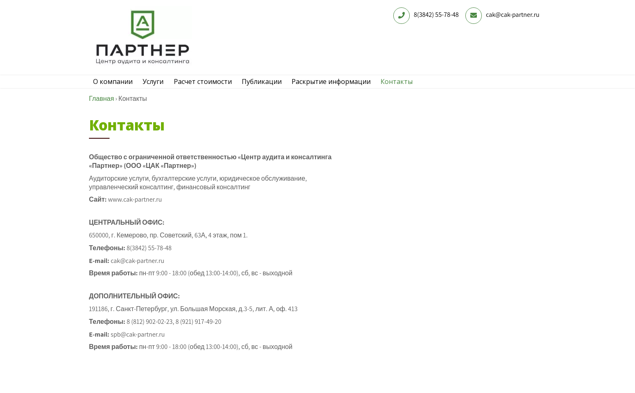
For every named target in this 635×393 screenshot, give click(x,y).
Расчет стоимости (213, 87)
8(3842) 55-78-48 (436, 14)
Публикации (276, 87)
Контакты (419, 87)
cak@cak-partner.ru (512, 14)
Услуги (159, 87)
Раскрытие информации (349, 87)
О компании (115, 87)
